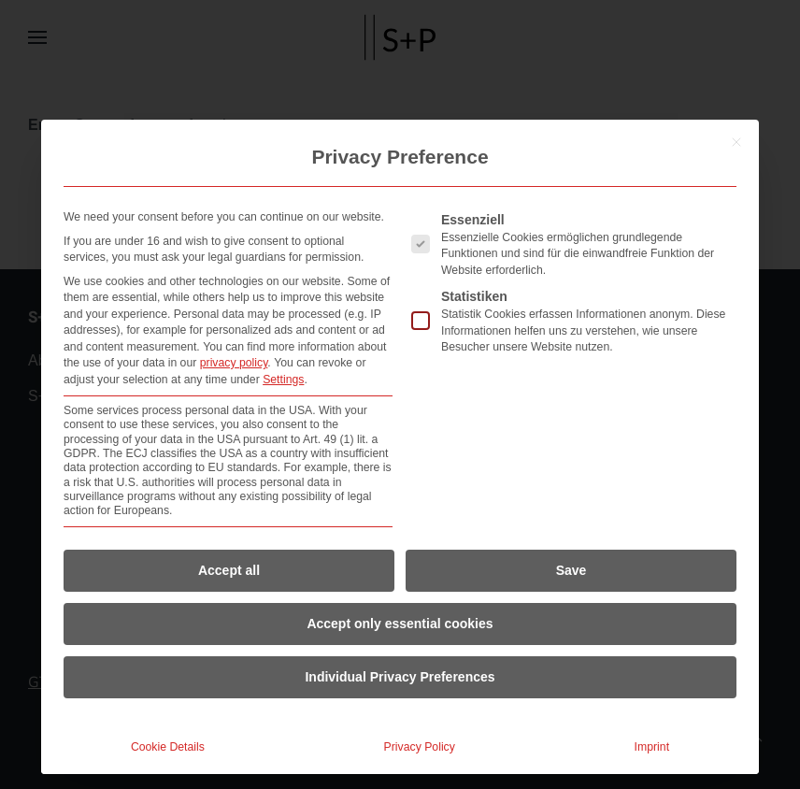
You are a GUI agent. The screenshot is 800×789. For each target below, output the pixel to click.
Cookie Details (168, 746)
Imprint (652, 746)
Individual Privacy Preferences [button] (399, 676)
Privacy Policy (419, 746)
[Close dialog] (736, 142)
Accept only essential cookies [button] (400, 623)
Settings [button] (283, 379)
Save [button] (571, 570)
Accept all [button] (229, 570)
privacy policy (234, 362)
